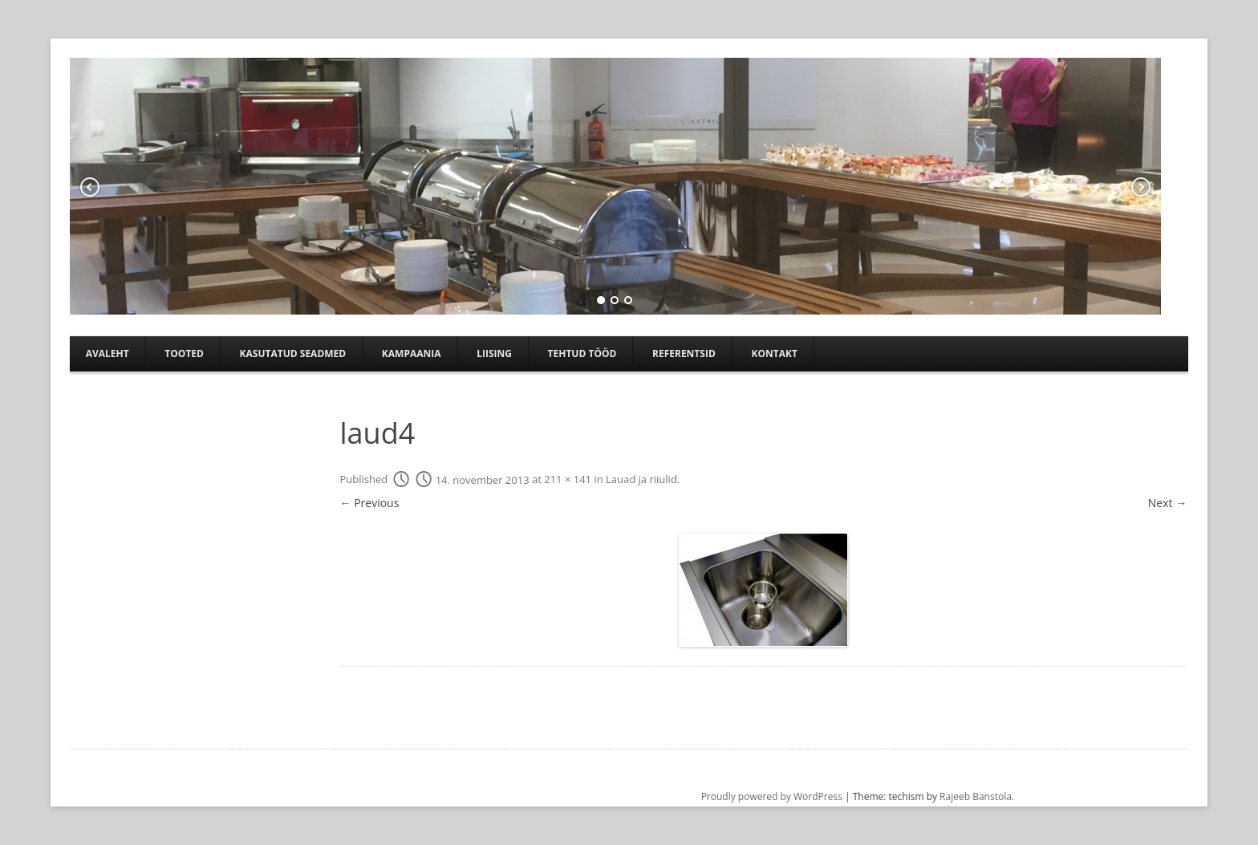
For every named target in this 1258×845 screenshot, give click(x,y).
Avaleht (107, 353)
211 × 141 (567, 480)
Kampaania (411, 353)
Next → (1167, 502)
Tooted (184, 353)
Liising (494, 353)
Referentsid (684, 353)
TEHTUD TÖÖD (582, 353)
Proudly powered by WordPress (771, 796)
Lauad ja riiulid (641, 480)
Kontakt (774, 353)
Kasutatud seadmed (293, 353)
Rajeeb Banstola (975, 796)
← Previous (370, 502)
